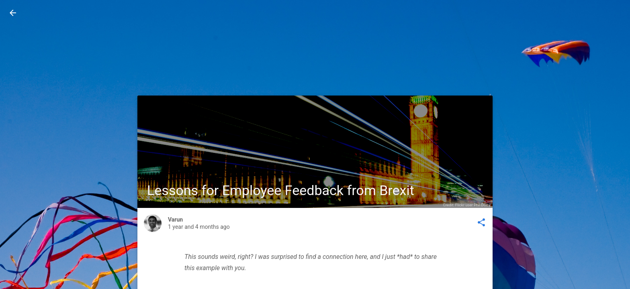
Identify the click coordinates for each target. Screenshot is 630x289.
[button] (12, 12)
